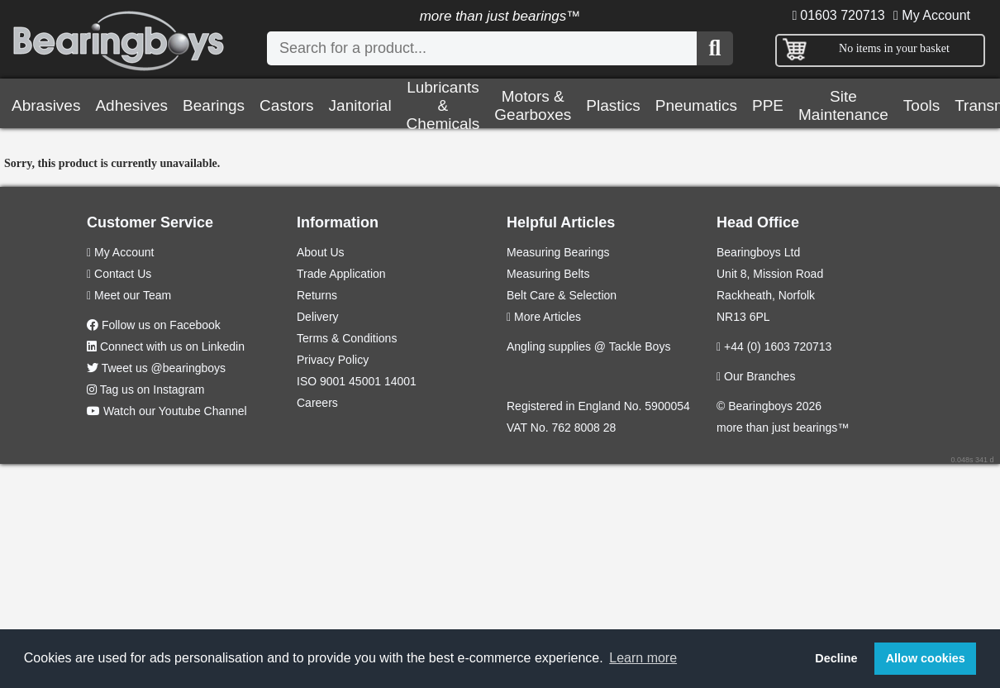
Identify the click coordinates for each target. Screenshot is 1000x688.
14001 (400, 381)
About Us (321, 252)
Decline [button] (836, 658)
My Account (931, 15)
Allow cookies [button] (925, 658)
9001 (332, 381)
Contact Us (119, 273)
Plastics (613, 105)
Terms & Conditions (347, 338)
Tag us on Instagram (152, 389)
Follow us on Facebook (161, 325)
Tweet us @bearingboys (164, 368)
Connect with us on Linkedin (172, 346)
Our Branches (756, 376)
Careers (317, 402)
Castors (286, 105)
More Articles (544, 316)
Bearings (214, 105)
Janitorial (360, 105)
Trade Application (341, 273)
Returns (317, 295)
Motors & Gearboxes (532, 105)
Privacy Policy (333, 359)
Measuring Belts (548, 273)
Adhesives (131, 105)
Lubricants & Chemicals (443, 105)
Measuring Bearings (558, 252)
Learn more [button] (643, 658)
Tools (921, 105)
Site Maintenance (843, 105)
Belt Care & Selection (562, 295)
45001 (365, 381)
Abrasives (46, 105)
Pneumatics (696, 105)
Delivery (318, 316)
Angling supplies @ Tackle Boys (588, 346)
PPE (767, 105)
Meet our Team (129, 295)
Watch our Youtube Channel (175, 411)
